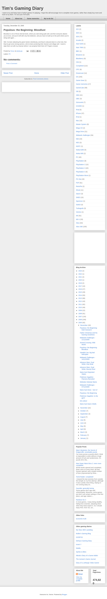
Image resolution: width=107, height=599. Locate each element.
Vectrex (78, 212)
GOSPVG (79, 537)
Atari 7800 (79, 47)
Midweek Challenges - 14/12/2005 (87, 358)
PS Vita (78, 179)
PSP (77, 183)
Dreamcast (80, 73)
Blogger (64, 594)
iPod (77, 117)
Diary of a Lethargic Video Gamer (87, 563)
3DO (77, 33)
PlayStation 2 (80, 164)
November (84, 408)
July (81, 420)
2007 (80, 316)
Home (8, 18)
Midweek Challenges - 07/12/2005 (87, 386)
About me (18, 18)
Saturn (78, 194)
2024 (80, 271)
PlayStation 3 (80, 168)
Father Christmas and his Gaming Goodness (88, 334)
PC (10, 54)
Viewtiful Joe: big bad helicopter (87, 353)
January (83, 438)
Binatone (79, 55)
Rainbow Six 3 (81, 500)
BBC (77, 51)
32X (77, 29)
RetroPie (79, 186)
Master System (81, 124)
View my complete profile (79, 579)
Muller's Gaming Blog (83, 533)
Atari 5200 (79, 44)
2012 (80, 301)
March (82, 432)
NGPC (78, 146)
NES (77, 142)
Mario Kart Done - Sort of (88, 390)
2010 (80, 307)
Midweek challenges (83, 135)
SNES (78, 197)
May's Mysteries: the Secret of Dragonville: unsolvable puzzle (86, 451)
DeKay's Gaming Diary (84, 541)
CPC (77, 69)
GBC (77, 99)
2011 (80, 304)
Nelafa (78, 548)
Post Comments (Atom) (40, 79)
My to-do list (48, 18)
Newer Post (8, 73)
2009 (80, 310)
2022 (80, 274)
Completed (80, 66)
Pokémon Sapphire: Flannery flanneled (87, 378)
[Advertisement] (30, 86)
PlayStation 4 (80, 172)
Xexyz (80, 574)
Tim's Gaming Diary (22, 8)
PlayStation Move (82, 175)
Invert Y (78, 544)
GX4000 (79, 106)
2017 (80, 286)
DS (77, 77)
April (82, 429)
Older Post (65, 73)
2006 (80, 319)
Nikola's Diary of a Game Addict (87, 555)
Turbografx (79, 208)
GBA (77, 95)
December (84, 325)
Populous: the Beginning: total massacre (88, 329)
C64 (77, 62)
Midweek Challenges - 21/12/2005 (87, 339)
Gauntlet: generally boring (85, 488)
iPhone (78, 113)
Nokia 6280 (80, 150)
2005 (80, 322)
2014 (80, 295)
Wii (77, 216)
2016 (80, 289)
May (82, 426)
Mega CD (79, 128)
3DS (77, 36)
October (83, 411)
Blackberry (79, 58)
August (82, 417)
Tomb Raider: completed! (84, 477)
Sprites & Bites (81, 552)
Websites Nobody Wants (88, 382)
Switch (78, 205)
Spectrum (79, 201)
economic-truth (81, 519)
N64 (77, 139)
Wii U (78, 219)
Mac (77, 120)
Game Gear (80, 80)
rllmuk (78, 190)
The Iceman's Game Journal (86, 559)
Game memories (33, 18)
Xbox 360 (79, 226)
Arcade (78, 40)
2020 (80, 280)
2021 (80, 277)
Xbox (78, 223)
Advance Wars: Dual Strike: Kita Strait (87, 363)
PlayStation (80, 161)
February (83, 435)
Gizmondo (79, 102)
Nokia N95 (79, 153)
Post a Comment (11, 63)
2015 (80, 292)
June (82, 423)
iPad (77, 110)
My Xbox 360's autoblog (84, 530)
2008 (80, 313)
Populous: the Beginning (88, 393)
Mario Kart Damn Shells (88, 404)
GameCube (80, 88)
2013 (80, 298)
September (84, 414)
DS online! (83, 401)
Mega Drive (80, 131)
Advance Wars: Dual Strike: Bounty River (87, 368)
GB (77, 91)
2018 (80, 283)
